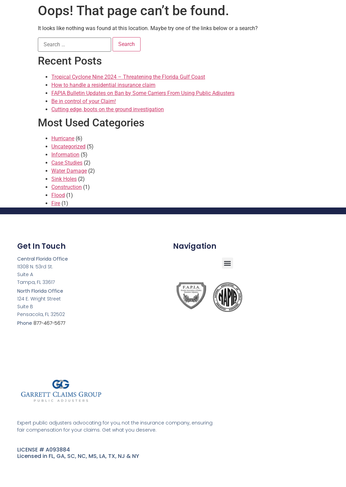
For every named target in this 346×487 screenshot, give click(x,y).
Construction (66, 187)
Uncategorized (68, 146)
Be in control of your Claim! (83, 101)
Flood (58, 195)
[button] (227, 263)
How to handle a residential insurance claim (103, 85)
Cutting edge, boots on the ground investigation (107, 109)
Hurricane (62, 138)
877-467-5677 (49, 323)
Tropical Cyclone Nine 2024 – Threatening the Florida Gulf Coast (128, 77)
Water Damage (69, 171)
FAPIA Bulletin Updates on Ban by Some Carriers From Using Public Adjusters (142, 93)
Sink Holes (64, 179)
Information (65, 154)
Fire (55, 203)
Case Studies (66, 163)
